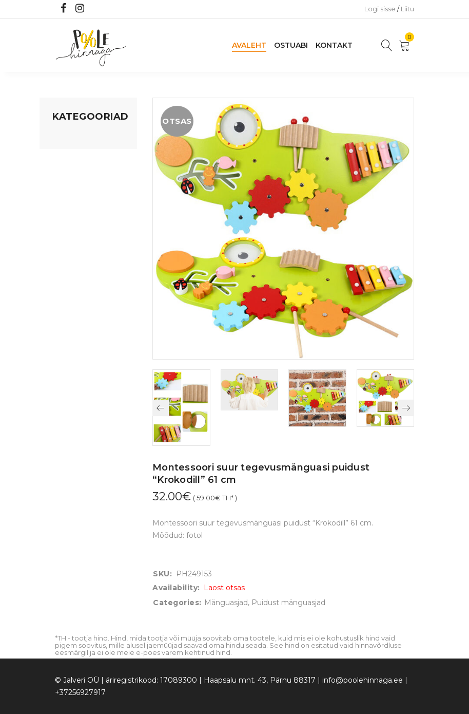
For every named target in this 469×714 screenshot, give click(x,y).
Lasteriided (72, 266)
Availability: (176, 587)
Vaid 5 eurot (73, 305)
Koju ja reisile (75, 157)
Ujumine (67, 286)
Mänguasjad (74, 138)
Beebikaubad (76, 227)
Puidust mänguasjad (288, 602)
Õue (60, 247)
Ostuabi (291, 45)
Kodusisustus (76, 177)
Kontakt (334, 45)
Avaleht (249, 45)
